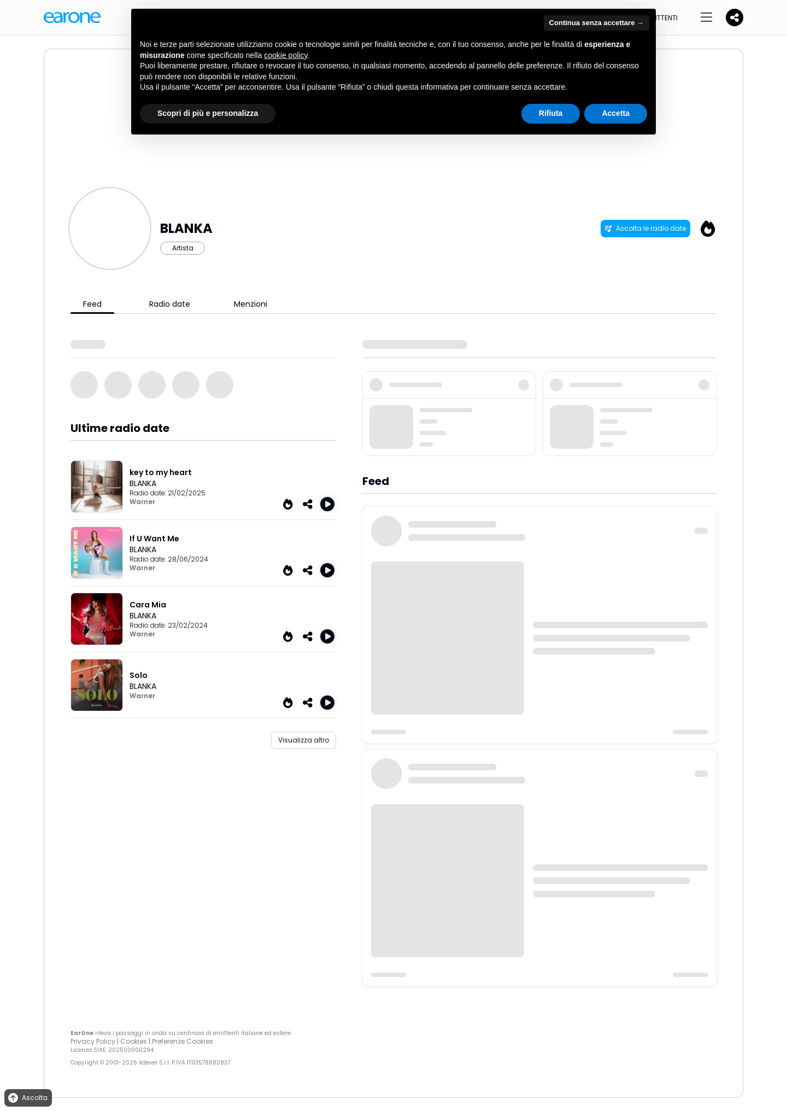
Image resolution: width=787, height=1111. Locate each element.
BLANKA (143, 483)
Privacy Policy (93, 1041)
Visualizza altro (303, 740)
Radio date (169, 304)
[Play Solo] (327, 702)
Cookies (133, 1041)
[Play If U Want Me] (327, 570)
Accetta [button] (616, 113)
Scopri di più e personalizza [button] (207, 113)
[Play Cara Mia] (327, 636)
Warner (142, 501)
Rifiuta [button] (551, 113)
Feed (92, 304)
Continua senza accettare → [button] (596, 23)
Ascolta (27, 1098)
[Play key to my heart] (327, 504)
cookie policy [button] (285, 55)
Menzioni (250, 304)
